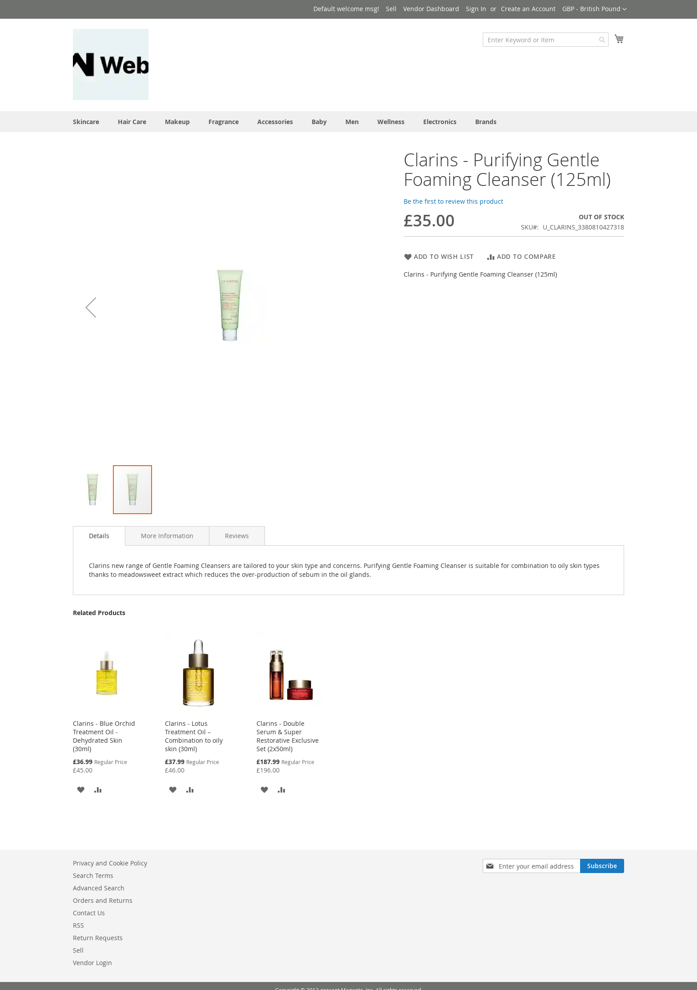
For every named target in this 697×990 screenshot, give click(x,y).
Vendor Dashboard (431, 8)
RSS (78, 925)
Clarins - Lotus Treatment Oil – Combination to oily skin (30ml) (194, 736)
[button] (594, 9)
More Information (167, 535)
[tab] (99, 536)
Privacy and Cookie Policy (110, 863)
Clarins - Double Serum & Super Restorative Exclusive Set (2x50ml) (287, 736)
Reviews (237, 535)
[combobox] (546, 39)
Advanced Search (98, 888)
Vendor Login (92, 962)
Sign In (476, 8)
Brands (486, 121)
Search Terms (93, 875)
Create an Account (528, 8)
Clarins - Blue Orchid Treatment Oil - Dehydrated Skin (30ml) (104, 736)
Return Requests (98, 938)
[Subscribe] (602, 866)
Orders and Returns (102, 900)
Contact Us (89, 913)
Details (99, 535)
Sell (391, 8)
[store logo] (110, 64)
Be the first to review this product (453, 201)
